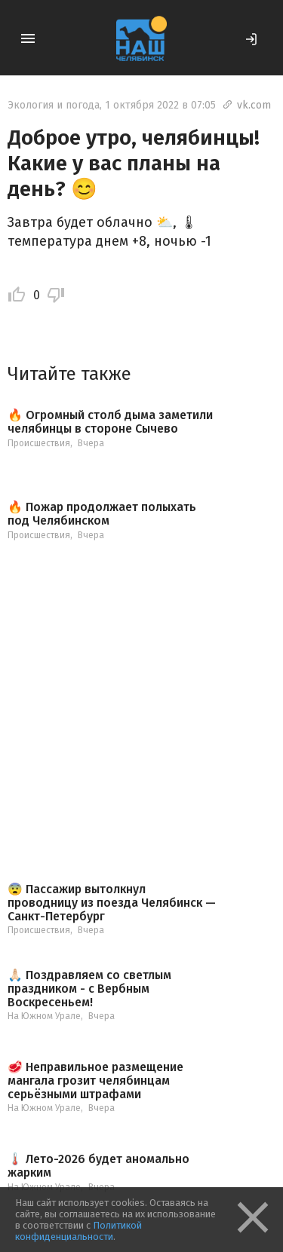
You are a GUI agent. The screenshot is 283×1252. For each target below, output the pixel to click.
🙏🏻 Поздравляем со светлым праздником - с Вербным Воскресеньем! (89, 989)
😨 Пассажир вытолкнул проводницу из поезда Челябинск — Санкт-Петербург (112, 903)
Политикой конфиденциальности (78, 1231)
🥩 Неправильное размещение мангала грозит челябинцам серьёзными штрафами (95, 1080)
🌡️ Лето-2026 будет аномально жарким (98, 1166)
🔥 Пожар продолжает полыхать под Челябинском (102, 513)
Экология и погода (54, 105)
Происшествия (39, 443)
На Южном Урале (44, 1016)
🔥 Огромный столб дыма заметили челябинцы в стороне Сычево (110, 422)
